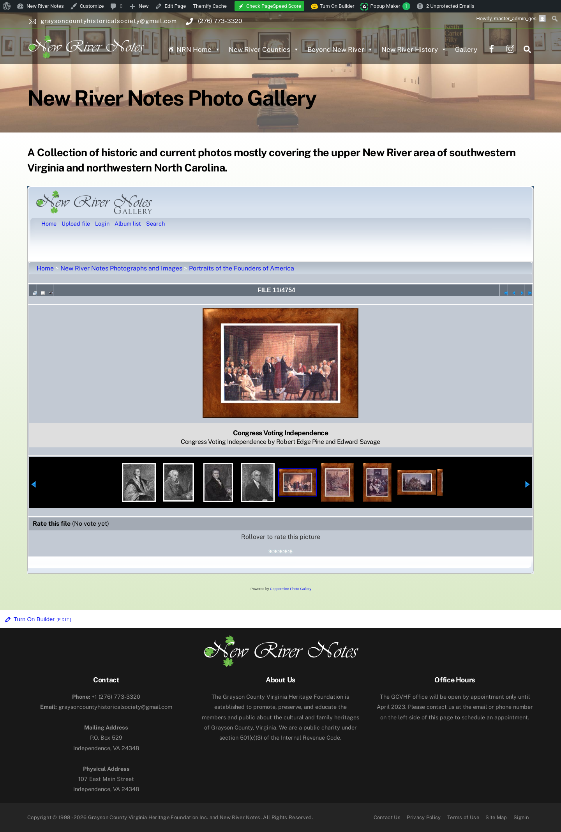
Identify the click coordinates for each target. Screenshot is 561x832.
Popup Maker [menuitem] (390, 6)
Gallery (466, 49)
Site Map (496, 817)
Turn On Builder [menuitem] (333, 6)
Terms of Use (463, 817)
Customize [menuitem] (92, 6)
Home (45, 268)
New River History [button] (414, 49)
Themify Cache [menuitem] (210, 6)
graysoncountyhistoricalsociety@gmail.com (106, 706)
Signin (521, 817)
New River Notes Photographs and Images (121, 268)
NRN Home (198, 49)
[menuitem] (7, 6)
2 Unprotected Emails (450, 6)
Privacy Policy (424, 817)
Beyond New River (340, 49)
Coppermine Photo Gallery (290, 589)
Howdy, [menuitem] (511, 18)
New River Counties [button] (264, 49)
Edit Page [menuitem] (175, 6)
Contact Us (387, 817)
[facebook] (491, 47)
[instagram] (510, 47)
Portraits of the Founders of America (241, 268)
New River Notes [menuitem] (45, 6)
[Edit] (63, 619)
